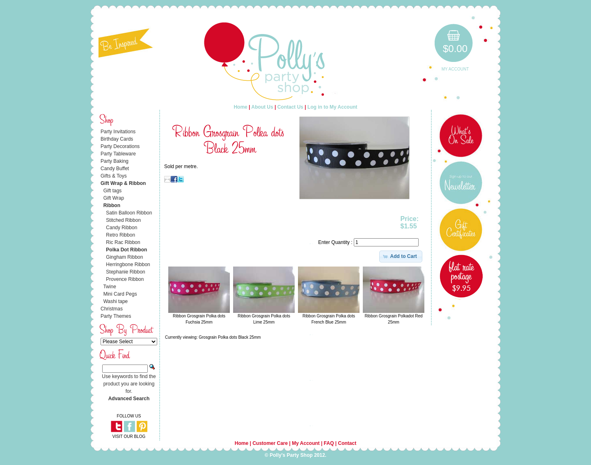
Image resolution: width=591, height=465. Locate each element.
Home (240, 107)
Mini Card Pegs (120, 294)
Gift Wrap (113, 198)
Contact (347, 443)
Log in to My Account (332, 107)
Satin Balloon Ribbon (129, 213)
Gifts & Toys (114, 176)
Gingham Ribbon (124, 257)
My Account (455, 69)
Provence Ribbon (125, 279)
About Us (262, 107)
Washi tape (115, 301)
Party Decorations (120, 146)
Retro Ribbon (120, 235)
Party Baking (114, 161)
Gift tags (112, 191)
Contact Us (290, 107)
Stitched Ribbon (123, 220)
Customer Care (270, 443)
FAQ (329, 443)
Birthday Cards (117, 139)
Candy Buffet (115, 168)
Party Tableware (118, 154)
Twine (109, 286)
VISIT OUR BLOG (128, 436)
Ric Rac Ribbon (123, 242)
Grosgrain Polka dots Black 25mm (230, 337)
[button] (400, 256)
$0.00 (455, 48)
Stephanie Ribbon (125, 272)
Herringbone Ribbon (128, 264)
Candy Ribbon (121, 227)
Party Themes (116, 316)
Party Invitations (118, 131)
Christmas (112, 309)
